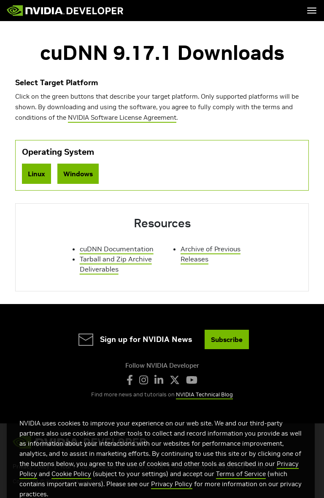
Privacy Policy (171, 493)
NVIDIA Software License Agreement (122, 117)
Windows (78, 174)
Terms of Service (241, 483)
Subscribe (227, 339)
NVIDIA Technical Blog (204, 394)
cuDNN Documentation (117, 249)
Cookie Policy (71, 483)
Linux (36, 174)
